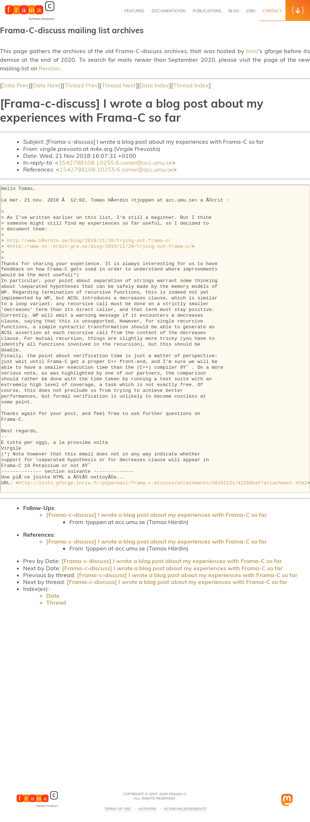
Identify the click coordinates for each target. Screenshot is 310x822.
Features (134, 10)
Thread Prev (81, 85)
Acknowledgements (185, 809)
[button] (297, 10)
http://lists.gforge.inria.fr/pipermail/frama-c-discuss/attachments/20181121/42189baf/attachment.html (162, 483)
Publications (207, 10)
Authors (147, 809)
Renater (49, 68)
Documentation (168, 10)
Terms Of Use (117, 809)
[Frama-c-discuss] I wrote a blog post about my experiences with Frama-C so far (156, 514)
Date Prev (15, 85)
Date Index (154, 85)
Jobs (251, 10)
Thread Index (191, 85)
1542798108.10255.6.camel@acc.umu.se (115, 162)
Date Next (46, 85)
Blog (233, 10)
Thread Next (119, 85)
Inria (252, 51)
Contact (272, 10)
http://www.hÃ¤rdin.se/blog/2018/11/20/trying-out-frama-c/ (89, 241)
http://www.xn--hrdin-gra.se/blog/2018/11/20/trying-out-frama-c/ (101, 246)
